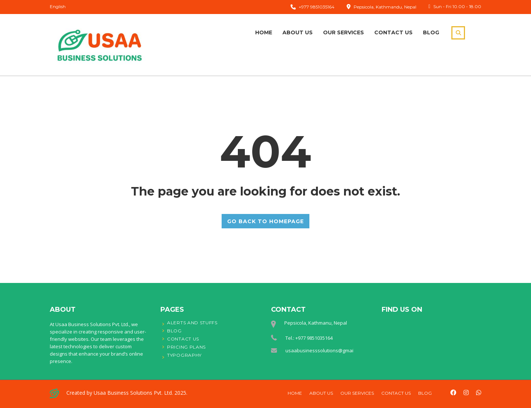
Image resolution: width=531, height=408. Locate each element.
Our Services (343, 32)
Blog (431, 32)
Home (263, 32)
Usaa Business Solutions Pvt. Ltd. (133, 392)
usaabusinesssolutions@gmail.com (325, 350)
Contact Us (393, 32)
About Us (297, 32)
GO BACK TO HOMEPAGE (265, 221)
